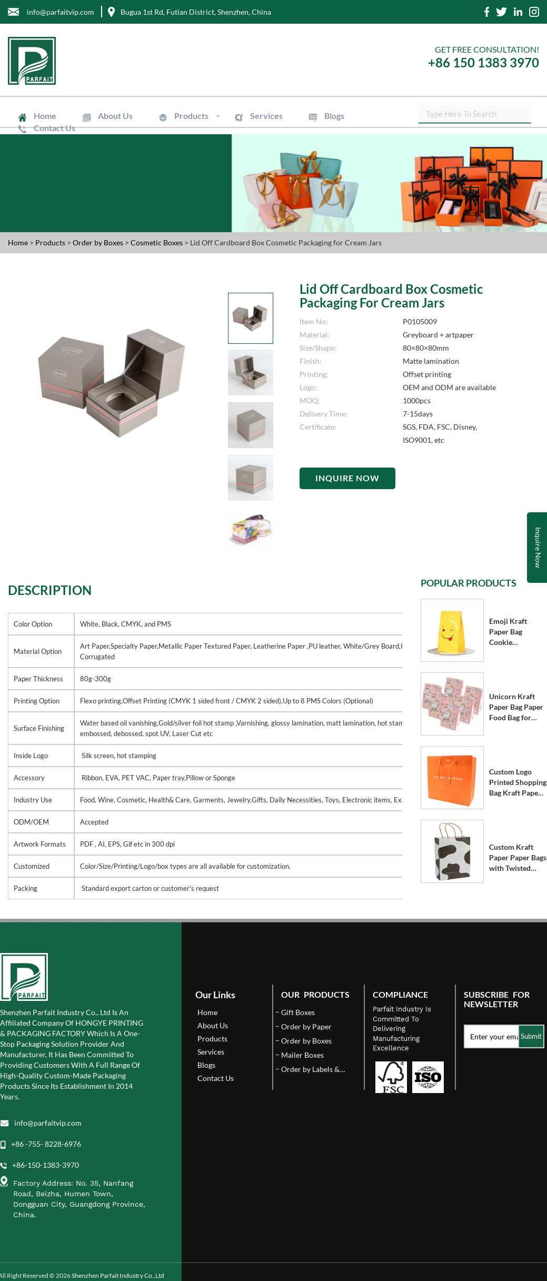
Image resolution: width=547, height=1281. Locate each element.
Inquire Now (347, 478)
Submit (531, 1036)
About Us (111, 116)
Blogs (323, 116)
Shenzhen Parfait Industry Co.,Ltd (118, 1275)
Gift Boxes (298, 1012)
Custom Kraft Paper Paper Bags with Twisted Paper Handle (517, 857)
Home (44, 116)
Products (185, 116)
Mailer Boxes (302, 1054)
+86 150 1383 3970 (483, 62)
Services (257, 116)
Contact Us (53, 128)
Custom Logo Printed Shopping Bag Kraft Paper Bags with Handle (517, 782)
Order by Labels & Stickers (310, 1070)
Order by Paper (306, 1026)
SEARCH (531, 116)
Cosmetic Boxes (157, 242)
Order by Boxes (99, 242)
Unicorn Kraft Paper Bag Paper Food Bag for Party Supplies (516, 707)
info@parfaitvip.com (48, 1122)
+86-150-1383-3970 (45, 1164)
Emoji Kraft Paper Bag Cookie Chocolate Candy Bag (516, 632)
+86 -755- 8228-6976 (46, 1143)
